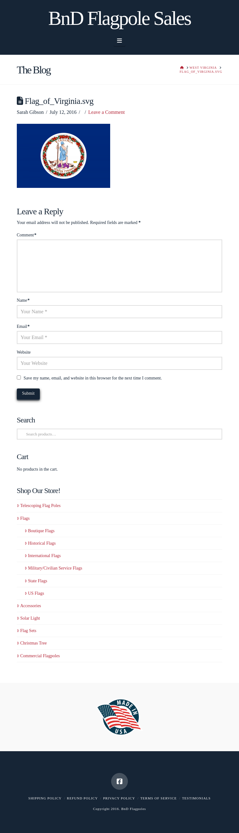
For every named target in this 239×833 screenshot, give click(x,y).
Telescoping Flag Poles (39, 505)
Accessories (29, 605)
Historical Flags (40, 543)
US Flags (34, 593)
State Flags (36, 581)
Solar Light (28, 618)
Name (23, 300)
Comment (26, 235)
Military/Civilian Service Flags (53, 568)
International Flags (43, 555)
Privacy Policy (119, 798)
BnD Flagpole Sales (119, 18)
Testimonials (196, 798)
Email (23, 326)
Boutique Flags (39, 530)
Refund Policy (82, 798)
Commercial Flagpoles (38, 656)
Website (24, 352)
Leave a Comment (106, 112)
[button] (120, 40)
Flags (23, 518)
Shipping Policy (45, 798)
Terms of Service (158, 798)
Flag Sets (26, 630)
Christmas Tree (32, 643)
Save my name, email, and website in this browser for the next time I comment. (93, 378)
